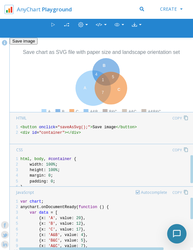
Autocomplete (154, 192)
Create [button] (171, 9)
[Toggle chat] (177, 234)
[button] (119, 28)
